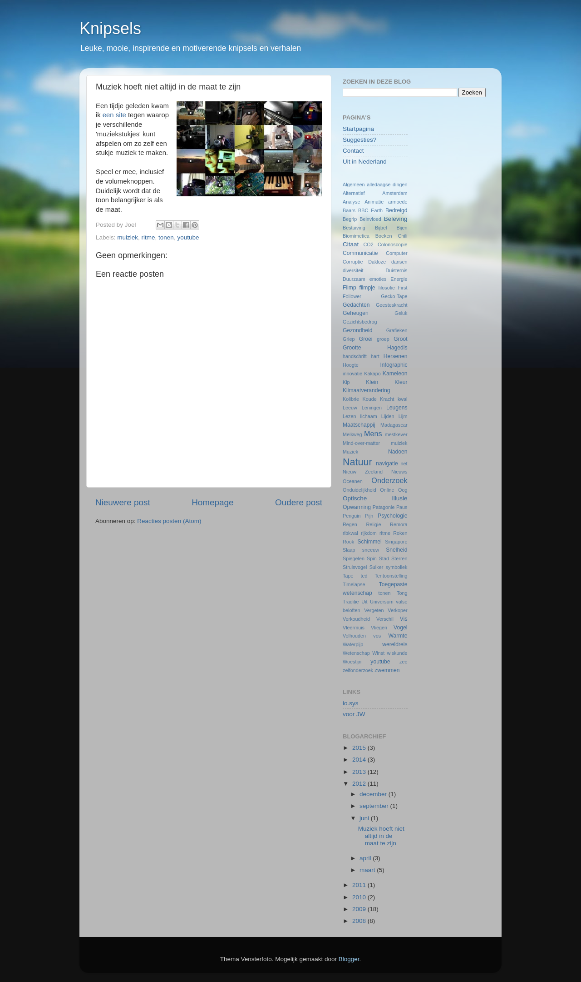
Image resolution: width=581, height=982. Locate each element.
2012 (360, 783)
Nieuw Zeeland (363, 471)
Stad (384, 558)
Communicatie (360, 253)
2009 (360, 909)
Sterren (399, 558)
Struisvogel (355, 567)
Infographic (393, 365)
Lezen (349, 416)
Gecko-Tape (394, 296)
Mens (373, 433)
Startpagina (358, 128)
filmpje (367, 287)
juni (365, 818)
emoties (378, 279)
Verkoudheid (356, 619)
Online (387, 490)
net (404, 463)
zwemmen (386, 670)
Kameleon (395, 373)
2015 (360, 747)
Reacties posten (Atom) (169, 521)
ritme (148, 237)
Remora (398, 524)
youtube (188, 237)
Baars (349, 210)
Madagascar (393, 425)
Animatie (374, 201)
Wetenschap (356, 653)
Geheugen (356, 313)
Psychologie (392, 516)
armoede (398, 201)
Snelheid (396, 550)
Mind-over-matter (361, 443)
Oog (402, 490)
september (374, 806)
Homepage (212, 502)
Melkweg (352, 434)
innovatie (352, 373)
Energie (398, 279)
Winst (378, 653)
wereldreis (394, 644)
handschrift (355, 356)
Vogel (400, 627)
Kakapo (372, 373)
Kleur (400, 382)
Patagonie (384, 507)
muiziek (127, 237)
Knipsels (110, 28)
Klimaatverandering (366, 390)
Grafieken (397, 330)
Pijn (369, 515)
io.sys (351, 703)
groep (383, 339)
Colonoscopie (392, 244)
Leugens (397, 407)
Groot (400, 339)
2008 (360, 920)
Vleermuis (353, 627)
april (366, 858)
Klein (372, 382)
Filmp (349, 287)
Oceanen (353, 481)
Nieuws (399, 471)
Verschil (385, 619)
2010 (360, 897)
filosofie (386, 287)
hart (375, 356)
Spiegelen (353, 558)
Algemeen (354, 184)
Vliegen (379, 627)
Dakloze (377, 261)
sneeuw (370, 550)
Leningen (372, 407)
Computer (396, 253)
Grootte (352, 347)
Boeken (383, 236)
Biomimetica (356, 236)
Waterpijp (353, 644)
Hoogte (351, 365)
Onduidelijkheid (359, 490)
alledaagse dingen (387, 184)
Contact (353, 150)
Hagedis (397, 347)
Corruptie (353, 261)
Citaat (351, 244)
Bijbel (381, 227)
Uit (364, 601)
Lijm (403, 416)
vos (377, 635)
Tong (402, 593)
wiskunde (397, 653)
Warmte (397, 636)
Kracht (387, 399)
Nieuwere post (122, 502)
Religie (373, 524)
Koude (370, 399)
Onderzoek (389, 480)
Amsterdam (394, 193)
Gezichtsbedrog (360, 321)
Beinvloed (370, 219)
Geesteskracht (392, 305)
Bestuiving (354, 227)
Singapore (396, 541)
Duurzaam (354, 279)
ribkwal (350, 533)
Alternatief (354, 193)
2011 (360, 885)
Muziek (350, 451)
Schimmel (369, 541)
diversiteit (353, 270)
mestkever (396, 434)
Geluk (400, 313)
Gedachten (356, 305)
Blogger (349, 959)
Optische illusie (375, 498)
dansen (399, 261)
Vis (404, 619)
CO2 (368, 244)
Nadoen (398, 452)
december (374, 794)
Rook (348, 541)
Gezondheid (357, 330)
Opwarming (357, 507)
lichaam (368, 416)
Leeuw (350, 407)
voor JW (354, 714)
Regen (350, 524)
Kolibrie (351, 399)
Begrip (350, 219)
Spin (372, 558)
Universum (382, 601)
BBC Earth (370, 210)
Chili (403, 236)
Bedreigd (396, 210)
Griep (349, 339)
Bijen (402, 227)
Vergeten (374, 610)
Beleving (396, 218)
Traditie (351, 601)
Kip (346, 382)
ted (363, 575)
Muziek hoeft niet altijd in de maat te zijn (381, 836)
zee (403, 661)
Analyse (351, 201)
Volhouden (354, 635)
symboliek (397, 567)
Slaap (349, 550)
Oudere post (298, 502)
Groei (366, 339)
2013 (360, 771)
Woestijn (352, 661)
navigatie (387, 463)
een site (114, 115)
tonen (166, 237)
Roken (400, 533)
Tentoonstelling (390, 575)
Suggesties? (359, 139)
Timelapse (354, 584)
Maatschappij (359, 425)
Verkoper (397, 610)
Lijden (387, 416)
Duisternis (396, 270)
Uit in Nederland (365, 161)
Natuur (357, 462)
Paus (402, 507)
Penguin (352, 515)
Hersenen (396, 356)
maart (368, 870)
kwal (403, 399)
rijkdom (369, 533)
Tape (348, 575)
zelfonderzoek (358, 670)
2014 (360, 759)
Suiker (376, 567)
